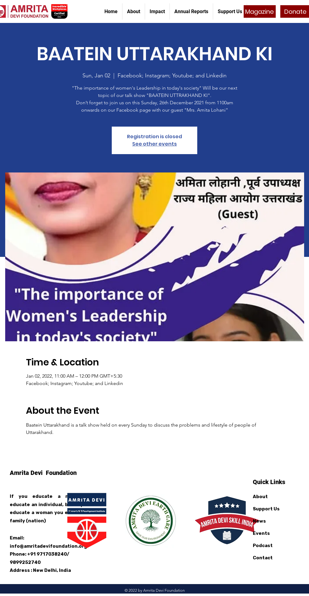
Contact (263, 558)
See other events (154, 143)
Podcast (263, 545)
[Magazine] (260, 11)
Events (261, 533)
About (260, 496)
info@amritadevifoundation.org (48, 546)
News (259, 521)
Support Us (266, 509)
